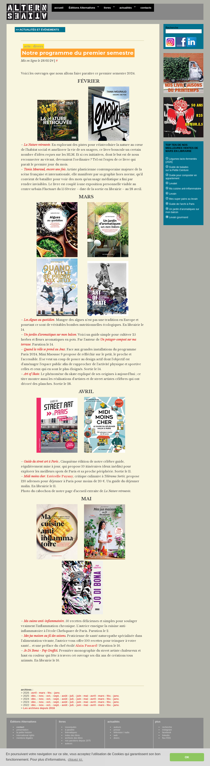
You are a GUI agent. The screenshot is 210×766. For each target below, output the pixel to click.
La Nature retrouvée (37, 145)
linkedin (166, 735)
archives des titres (74, 738)
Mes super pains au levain (181, 198)
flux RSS (166, 738)
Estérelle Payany (60, 476)
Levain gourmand (176, 217)
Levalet (171, 183)
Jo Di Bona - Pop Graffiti (40, 650)
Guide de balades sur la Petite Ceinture (176, 169)
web (116, 735)
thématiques (71, 732)
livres (108, 7)
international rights (25, 735)
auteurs (68, 743)
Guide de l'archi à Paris (179, 204)
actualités (126, 7)
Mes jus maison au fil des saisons (44, 636)
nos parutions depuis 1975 (78, 740)
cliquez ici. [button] (75, 759)
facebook (166, 732)
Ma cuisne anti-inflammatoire (44, 621)
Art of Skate (31, 374)
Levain (170, 193)
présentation (22, 729)
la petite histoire (24, 732)
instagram (167, 729)
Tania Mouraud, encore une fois (44, 169)
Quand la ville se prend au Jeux (44, 349)
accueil (58, 7)
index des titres (72, 735)
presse (117, 729)
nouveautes (70, 727)
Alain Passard (86, 645)
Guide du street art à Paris (41, 461)
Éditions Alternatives (82, 7)
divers (116, 738)
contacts (145, 7)
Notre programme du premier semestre (78, 53)
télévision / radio (121, 732)
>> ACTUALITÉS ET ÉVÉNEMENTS (37, 29)
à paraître (69, 729)
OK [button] (187, 757)
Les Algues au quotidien (39, 320)
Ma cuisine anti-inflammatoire (183, 188)
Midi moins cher (34, 476)
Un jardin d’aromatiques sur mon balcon (50, 334)
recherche (167, 727)
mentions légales (24, 738)
